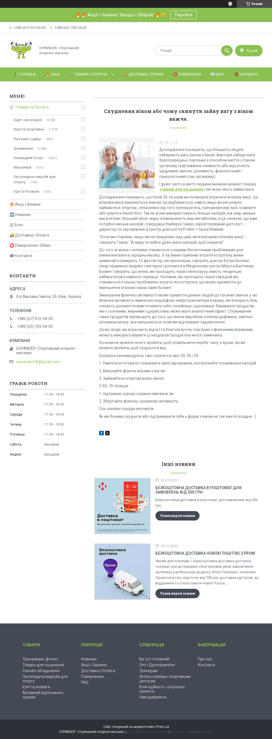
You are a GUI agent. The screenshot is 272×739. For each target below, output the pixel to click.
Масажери (22, 167)
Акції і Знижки (94, 665)
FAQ (84, 682)
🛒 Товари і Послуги (88, 74)
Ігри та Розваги (26, 191)
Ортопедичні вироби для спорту (35, 179)
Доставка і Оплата (98, 670)
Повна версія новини (177, 516)
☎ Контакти (20, 255)
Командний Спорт (29, 158)
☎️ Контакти (246, 74)
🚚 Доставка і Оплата (143, 74)
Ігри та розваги (36, 687)
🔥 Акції (53, 74)
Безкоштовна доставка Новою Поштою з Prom (205, 553)
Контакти (206, 665)
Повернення (92, 676)
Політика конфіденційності (192, 732)
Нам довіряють (153, 697)
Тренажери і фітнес (40, 659)
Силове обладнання (40, 670)
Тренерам (148, 670)
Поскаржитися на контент (147, 732)
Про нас (205, 659)
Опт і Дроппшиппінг (157, 665)
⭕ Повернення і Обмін (30, 245)
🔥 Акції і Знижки (25, 204)
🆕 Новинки (20, 214)
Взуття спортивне (29, 129)
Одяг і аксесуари (28, 120)
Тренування (23, 148)
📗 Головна (25, 74)
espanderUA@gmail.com (38, 362)
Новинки (89, 659)
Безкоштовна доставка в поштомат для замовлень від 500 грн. (198, 490)
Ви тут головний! (154, 659)
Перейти (183, 14)
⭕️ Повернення (187, 74)
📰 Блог (217, 74)
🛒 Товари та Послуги (29, 107)
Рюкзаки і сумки (27, 139)
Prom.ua (162, 727)
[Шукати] (227, 50)
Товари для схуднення (43, 665)
